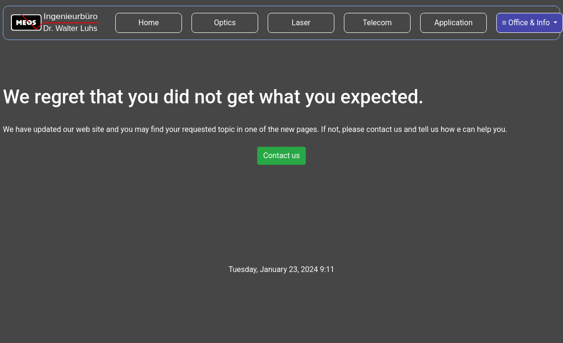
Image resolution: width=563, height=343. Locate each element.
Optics (225, 22)
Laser (301, 22)
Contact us (281, 155)
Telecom (377, 22)
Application (453, 22)
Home (160, 22)
